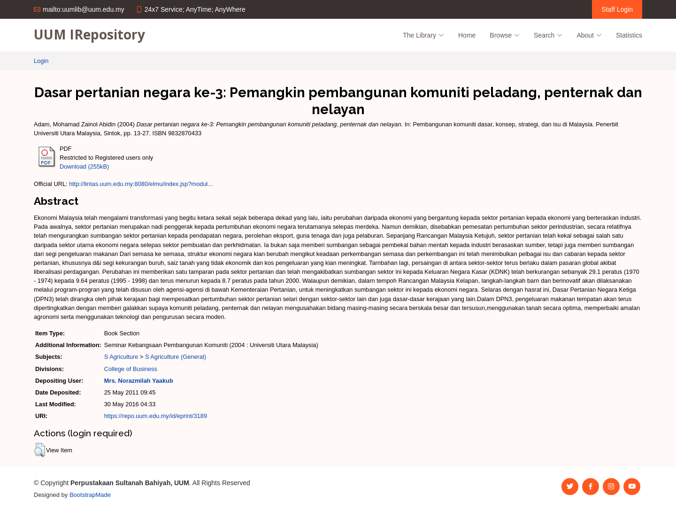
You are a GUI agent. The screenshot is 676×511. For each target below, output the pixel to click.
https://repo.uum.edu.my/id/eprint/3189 (155, 415)
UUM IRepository (89, 34)
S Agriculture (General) (175, 356)
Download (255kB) (84, 166)
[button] (39, 450)
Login (41, 60)
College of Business (130, 368)
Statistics (629, 35)
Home (467, 35)
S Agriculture (121, 356)
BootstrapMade (90, 494)
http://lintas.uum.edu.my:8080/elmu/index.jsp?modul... (141, 183)
